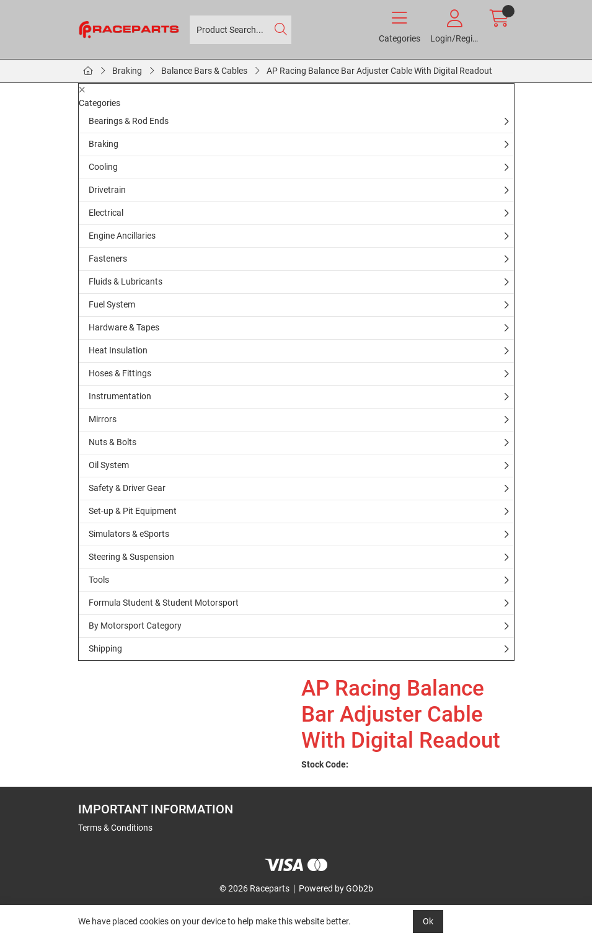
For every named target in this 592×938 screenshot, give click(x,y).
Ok (428, 921)
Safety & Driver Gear (127, 488)
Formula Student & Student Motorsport (164, 603)
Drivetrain (107, 190)
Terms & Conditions (115, 828)
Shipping (105, 648)
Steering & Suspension (131, 557)
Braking (127, 71)
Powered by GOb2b (336, 888)
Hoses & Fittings (120, 373)
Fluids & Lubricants (125, 281)
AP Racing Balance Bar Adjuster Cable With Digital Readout (379, 71)
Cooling (103, 167)
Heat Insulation (118, 350)
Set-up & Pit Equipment (133, 511)
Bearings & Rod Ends (129, 121)
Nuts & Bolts (112, 442)
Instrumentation (120, 396)
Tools (99, 580)
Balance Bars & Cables (204, 71)
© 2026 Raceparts (254, 888)
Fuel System (112, 304)
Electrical (106, 213)
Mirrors (103, 419)
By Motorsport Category (135, 625)
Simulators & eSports (129, 534)
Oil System (109, 465)
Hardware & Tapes (124, 327)
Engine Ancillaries (122, 236)
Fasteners (108, 258)
